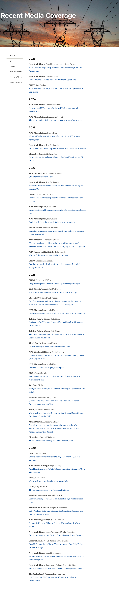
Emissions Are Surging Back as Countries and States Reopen (56, 535)
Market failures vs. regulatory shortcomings (48, 255)
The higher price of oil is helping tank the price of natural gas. (56, 120)
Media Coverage (16, 82)
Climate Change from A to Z (41, 176)
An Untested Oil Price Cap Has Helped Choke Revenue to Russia (57, 148)
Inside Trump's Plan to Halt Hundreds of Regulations (52, 79)
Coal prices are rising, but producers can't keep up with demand (57, 313)
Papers (12, 66)
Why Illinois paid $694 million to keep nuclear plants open (54, 283)
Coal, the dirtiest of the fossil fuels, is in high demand (52, 222)
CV (11, 61)
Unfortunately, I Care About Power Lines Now (49, 346)
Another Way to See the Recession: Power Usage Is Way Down (56, 568)
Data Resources (16, 72)
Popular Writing (16, 77)
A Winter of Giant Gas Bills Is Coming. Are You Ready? (53, 292)
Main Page (13, 56)
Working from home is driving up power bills (48, 481)
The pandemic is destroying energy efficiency (49, 490)
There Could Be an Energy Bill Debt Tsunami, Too (51, 440)
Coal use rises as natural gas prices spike (46, 367)
